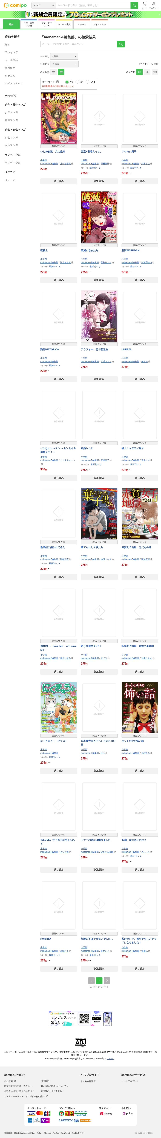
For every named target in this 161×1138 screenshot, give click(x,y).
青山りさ (145, 460)
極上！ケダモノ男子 (133, 448)
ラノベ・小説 (13, 162)
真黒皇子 (105, 460)
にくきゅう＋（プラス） (54, 740)
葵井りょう (106, 262)
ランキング (11, 52)
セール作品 (11, 60)
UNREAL (127, 349)
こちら (110, 1058)
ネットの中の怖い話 (133, 740)
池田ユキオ (106, 559)
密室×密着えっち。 (91, 151)
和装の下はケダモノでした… (97, 938)
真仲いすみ (65, 658)
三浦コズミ (106, 361)
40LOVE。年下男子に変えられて (57, 841)
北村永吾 (145, 753)
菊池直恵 (145, 559)
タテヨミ (10, 75)
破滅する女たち (89, 250)
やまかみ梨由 (107, 852)
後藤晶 (144, 951)
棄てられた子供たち (92, 547)
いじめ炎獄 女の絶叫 (52, 151)
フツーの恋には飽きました (96, 839)
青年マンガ (11, 120)
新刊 (7, 44)
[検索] (134, 5)
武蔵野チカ (146, 262)
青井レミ (105, 951)
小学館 (43, 160)
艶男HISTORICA (49, 349)
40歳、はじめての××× (134, 839)
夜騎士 (44, 250)
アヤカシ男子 (129, 151)
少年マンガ (11, 112)
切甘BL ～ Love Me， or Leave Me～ (58, 648)
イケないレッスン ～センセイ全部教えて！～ (58, 450)
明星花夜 (64, 559)
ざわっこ (145, 852)
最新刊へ (95, 167)
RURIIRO (45, 938)
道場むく (64, 951)
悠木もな (145, 163)
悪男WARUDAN (130, 250)
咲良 (103, 753)
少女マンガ (11, 137)
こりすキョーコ (67, 460)
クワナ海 (64, 852)
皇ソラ (104, 658)
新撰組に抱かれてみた (52, 547)
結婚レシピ (87, 448)
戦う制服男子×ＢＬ (91, 646)
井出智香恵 (65, 163)
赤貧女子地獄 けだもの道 (136, 547)
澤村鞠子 (105, 163)
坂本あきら (65, 262)
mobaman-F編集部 (49, 163)
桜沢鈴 (144, 361)
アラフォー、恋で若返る (94, 349)
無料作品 (10, 67)
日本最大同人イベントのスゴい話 (98, 742)
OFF (93, 81)
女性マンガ (11, 145)
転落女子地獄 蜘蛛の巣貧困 (138, 646)
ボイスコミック (14, 83)
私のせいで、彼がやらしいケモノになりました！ (139, 940)
